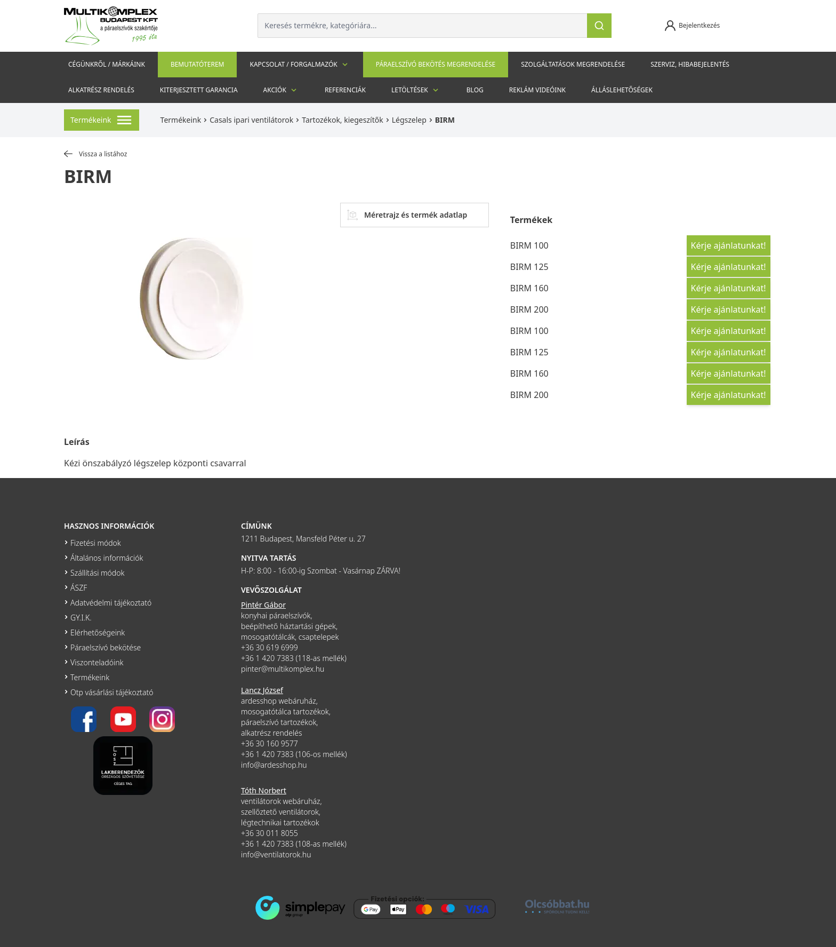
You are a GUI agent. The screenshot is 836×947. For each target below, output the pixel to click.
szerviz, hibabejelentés (689, 64)
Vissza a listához (95, 154)
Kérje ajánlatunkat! (728, 245)
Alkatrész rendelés (101, 89)
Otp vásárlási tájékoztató (111, 692)
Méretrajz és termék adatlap (407, 215)
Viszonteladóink (96, 662)
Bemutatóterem (197, 64)
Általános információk (106, 558)
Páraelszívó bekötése (105, 647)
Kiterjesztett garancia (199, 89)
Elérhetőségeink (97, 632)
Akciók (281, 90)
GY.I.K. (81, 617)
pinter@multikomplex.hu (282, 669)
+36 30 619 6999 (269, 647)
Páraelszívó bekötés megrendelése (435, 64)
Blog (475, 89)
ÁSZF (78, 588)
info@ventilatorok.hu (276, 854)
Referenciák (345, 89)
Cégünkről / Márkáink (106, 64)
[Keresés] (599, 25)
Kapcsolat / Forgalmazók (300, 64)
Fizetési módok (95, 543)
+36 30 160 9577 (269, 743)
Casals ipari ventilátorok (251, 120)
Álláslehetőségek (622, 89)
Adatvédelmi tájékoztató (110, 603)
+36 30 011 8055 (269, 833)
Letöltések (416, 90)
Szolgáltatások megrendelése (573, 64)
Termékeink (181, 120)
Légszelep (409, 120)
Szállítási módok (97, 573)
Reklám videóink (537, 89)
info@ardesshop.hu (274, 765)
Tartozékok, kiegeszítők (342, 120)
